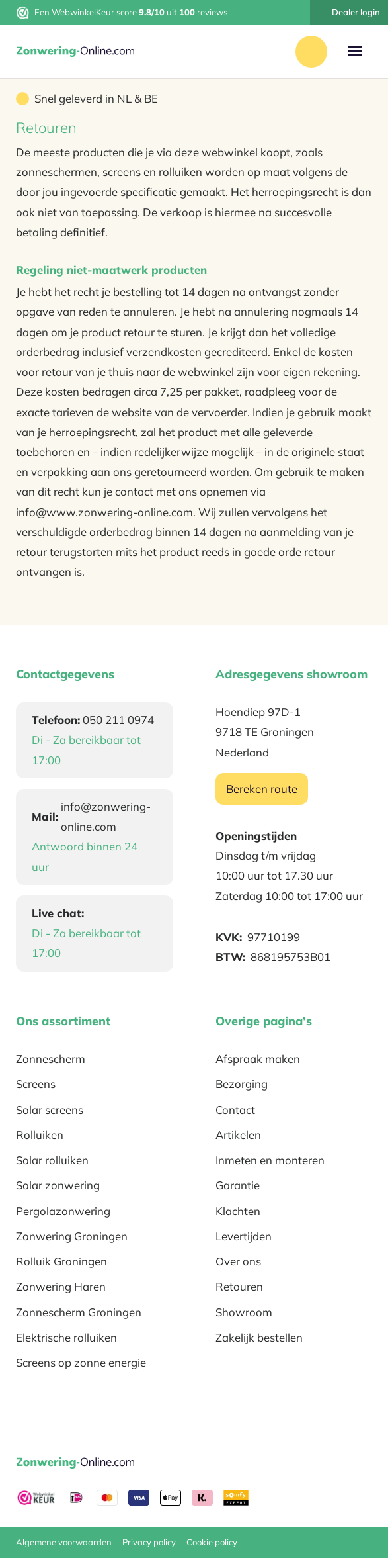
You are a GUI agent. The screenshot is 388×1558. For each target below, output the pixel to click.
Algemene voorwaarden (64, 1542)
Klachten (237, 1211)
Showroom (243, 1312)
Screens (36, 1084)
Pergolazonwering (63, 1211)
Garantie (237, 1185)
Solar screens (49, 1110)
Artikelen (238, 1135)
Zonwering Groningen (72, 1236)
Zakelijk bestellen (259, 1337)
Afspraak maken (257, 1059)
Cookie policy (211, 1542)
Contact (235, 1110)
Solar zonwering (58, 1185)
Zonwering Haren (61, 1286)
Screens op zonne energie (81, 1362)
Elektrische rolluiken (66, 1337)
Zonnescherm (50, 1059)
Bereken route (261, 789)
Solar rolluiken (52, 1160)
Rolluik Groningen (61, 1261)
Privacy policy (149, 1542)
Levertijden (243, 1236)
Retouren (239, 1286)
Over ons (238, 1261)
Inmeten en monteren (270, 1160)
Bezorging (241, 1084)
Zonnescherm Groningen (78, 1312)
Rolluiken (39, 1135)
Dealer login (349, 12)
